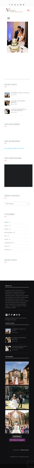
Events (6, 225)
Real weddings (8, 232)
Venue (6, 246)
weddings (7, 249)
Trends (6, 239)
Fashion (6, 229)
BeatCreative (25, 450)
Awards (6, 222)
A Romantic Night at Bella (20, 92)
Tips (5, 236)
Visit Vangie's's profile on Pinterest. (14, 148)
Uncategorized (8, 242)
